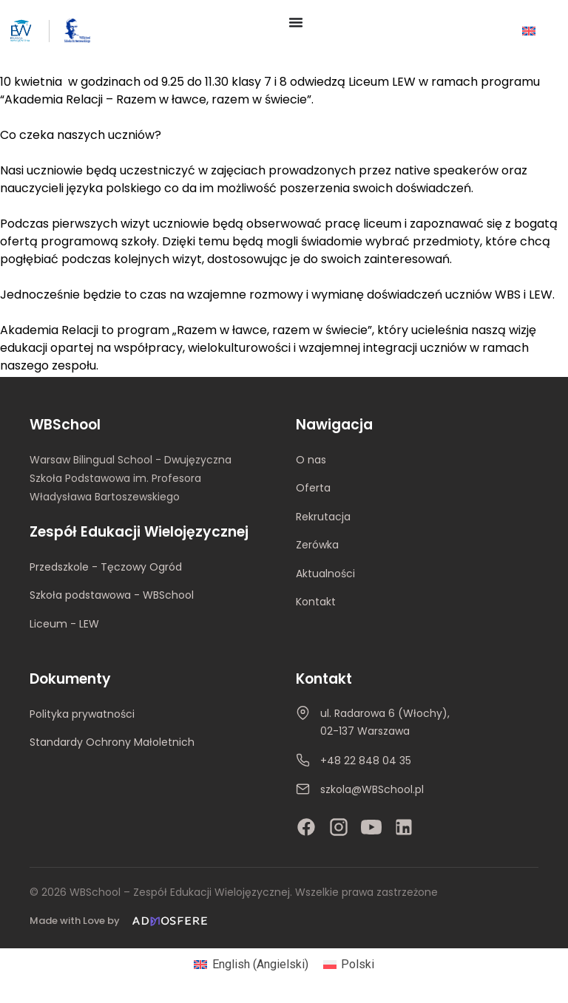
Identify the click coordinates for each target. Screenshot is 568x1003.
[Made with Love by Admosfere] (121, 921)
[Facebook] (306, 827)
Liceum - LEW (64, 623)
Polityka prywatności (82, 714)
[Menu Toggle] (295, 22)
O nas (311, 459)
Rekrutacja (323, 516)
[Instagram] (338, 827)
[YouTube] (371, 827)
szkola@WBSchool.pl (372, 789)
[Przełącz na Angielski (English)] (250, 964)
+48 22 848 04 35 (365, 760)
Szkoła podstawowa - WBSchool (112, 595)
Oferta (313, 487)
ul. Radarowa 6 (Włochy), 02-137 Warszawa (385, 722)
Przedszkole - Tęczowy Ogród (106, 567)
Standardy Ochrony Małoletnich (112, 742)
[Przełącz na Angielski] (529, 31)
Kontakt (316, 601)
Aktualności (325, 573)
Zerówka (317, 544)
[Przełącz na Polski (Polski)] (349, 964)
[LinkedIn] (403, 827)
